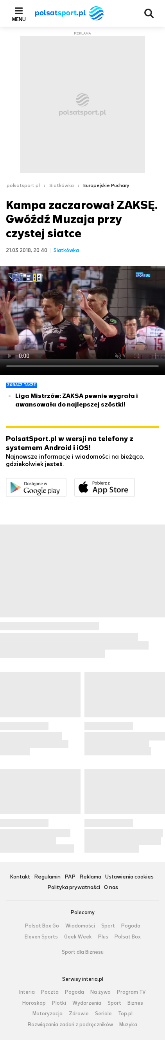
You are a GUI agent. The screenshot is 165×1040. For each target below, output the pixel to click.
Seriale (103, 1014)
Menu (19, 19)
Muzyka (128, 1025)
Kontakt (20, 877)
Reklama (90, 877)
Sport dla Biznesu (83, 952)
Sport (108, 926)
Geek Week (78, 937)
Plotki (59, 1003)
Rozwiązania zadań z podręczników (70, 1025)
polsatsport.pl (23, 185)
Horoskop (34, 1003)
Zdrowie (79, 1014)
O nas (111, 887)
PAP (70, 877)
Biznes (135, 1003)
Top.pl (125, 1014)
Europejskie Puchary (106, 185)
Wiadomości (80, 926)
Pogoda (130, 926)
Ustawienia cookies (129, 877)
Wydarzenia (86, 1003)
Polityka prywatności (73, 887)
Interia (27, 992)
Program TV (131, 992)
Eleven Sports (41, 937)
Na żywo (100, 992)
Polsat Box (128, 937)
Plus (103, 937)
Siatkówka (61, 185)
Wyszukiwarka (149, 13)
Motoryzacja (47, 1014)
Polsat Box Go (42, 926)
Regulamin (47, 877)
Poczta (50, 992)
